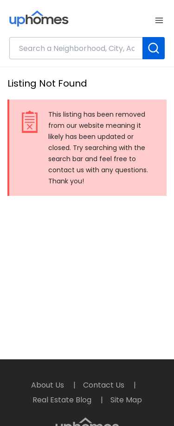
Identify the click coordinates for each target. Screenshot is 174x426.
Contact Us (104, 385)
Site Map (126, 400)
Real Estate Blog (62, 400)
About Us (48, 385)
